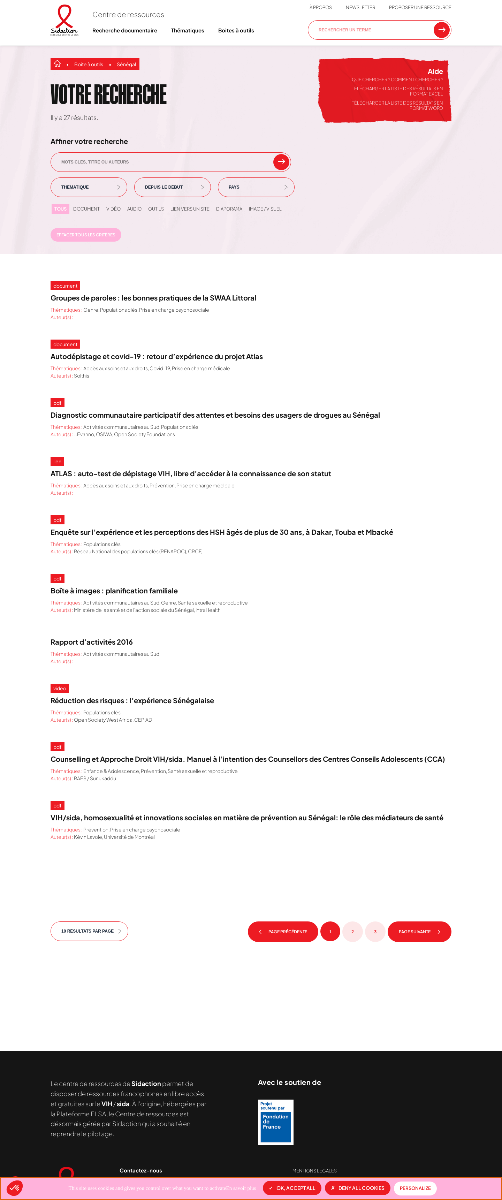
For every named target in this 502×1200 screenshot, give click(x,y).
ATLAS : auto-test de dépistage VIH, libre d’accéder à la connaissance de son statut (191, 473)
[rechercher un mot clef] (281, 162)
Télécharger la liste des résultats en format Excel (397, 91)
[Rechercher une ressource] (442, 30)
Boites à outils (236, 30)
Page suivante (419, 931)
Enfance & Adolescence (111, 771)
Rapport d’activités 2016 (92, 641)
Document (86, 209)
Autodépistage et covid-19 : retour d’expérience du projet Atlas (157, 356)
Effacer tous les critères (85, 234)
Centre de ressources (128, 14)
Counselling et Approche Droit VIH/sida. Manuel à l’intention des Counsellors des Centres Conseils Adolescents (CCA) (248, 758)
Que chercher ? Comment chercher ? (397, 79)
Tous (60, 209)
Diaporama (229, 209)
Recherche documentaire (124, 30)
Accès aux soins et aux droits (115, 368)
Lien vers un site (190, 209)
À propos (321, 7)
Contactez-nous (141, 1170)
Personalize (415, 1188)
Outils (156, 209)
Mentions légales (314, 1171)
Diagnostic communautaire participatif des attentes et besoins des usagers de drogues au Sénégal (215, 414)
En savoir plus (241, 1188)
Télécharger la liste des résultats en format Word (397, 105)
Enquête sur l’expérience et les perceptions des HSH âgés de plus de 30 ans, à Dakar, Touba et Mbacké (222, 531)
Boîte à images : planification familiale (114, 590)
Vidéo (113, 209)
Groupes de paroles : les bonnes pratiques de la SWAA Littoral (153, 297)
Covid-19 (160, 368)
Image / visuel (265, 209)
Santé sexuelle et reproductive (213, 602)
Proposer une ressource (420, 7)
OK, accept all (292, 1188)
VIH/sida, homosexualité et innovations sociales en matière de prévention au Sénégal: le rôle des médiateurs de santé (247, 817)
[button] (14, 1188)
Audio (134, 209)
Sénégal (126, 64)
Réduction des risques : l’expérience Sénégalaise (132, 700)
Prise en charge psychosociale (174, 309)
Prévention (162, 485)
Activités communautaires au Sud (121, 427)
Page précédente (283, 931)
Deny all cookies (358, 1188)
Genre (90, 309)
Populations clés (118, 309)
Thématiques (187, 30)
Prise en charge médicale (201, 368)
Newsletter (360, 7)
